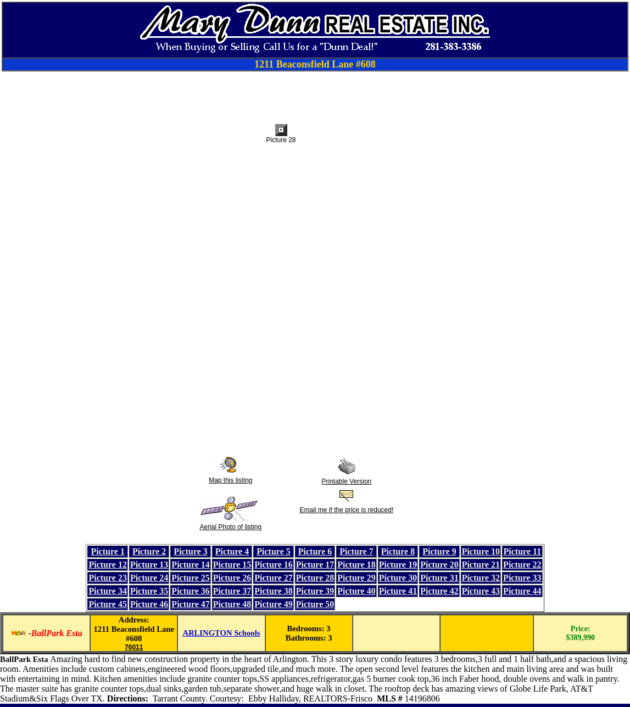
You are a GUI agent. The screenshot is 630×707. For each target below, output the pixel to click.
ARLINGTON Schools (221, 633)
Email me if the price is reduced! (347, 510)
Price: (580, 629)
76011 (134, 647)
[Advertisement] (315, 96)
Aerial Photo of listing (230, 527)
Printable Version (347, 481)
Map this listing (230, 480)
